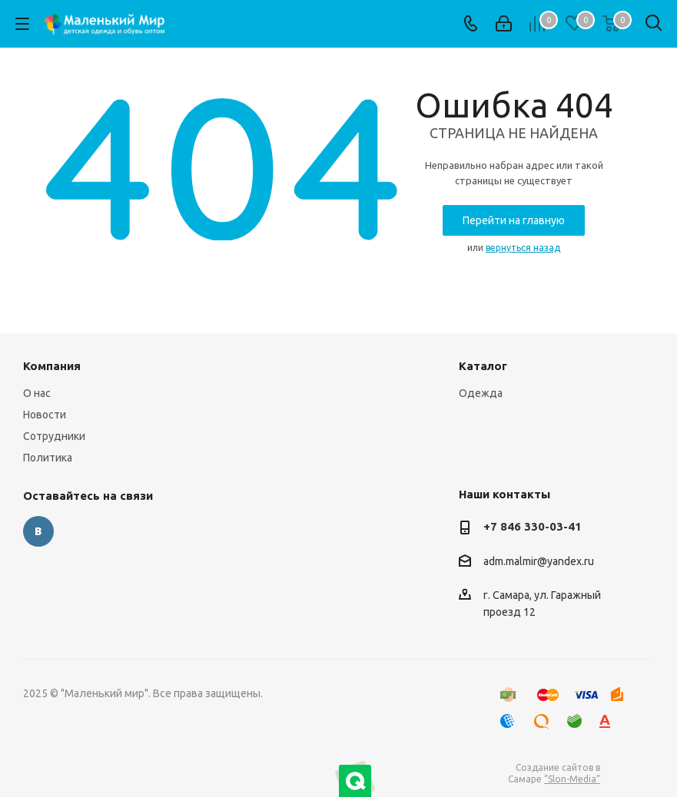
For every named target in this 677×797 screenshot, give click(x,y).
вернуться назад (523, 248)
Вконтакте (38, 531)
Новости (44, 414)
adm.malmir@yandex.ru (538, 561)
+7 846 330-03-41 (532, 526)
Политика (47, 457)
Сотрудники (54, 436)
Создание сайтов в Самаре (554, 773)
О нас (37, 393)
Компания (52, 365)
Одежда (481, 393)
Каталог (483, 365)
